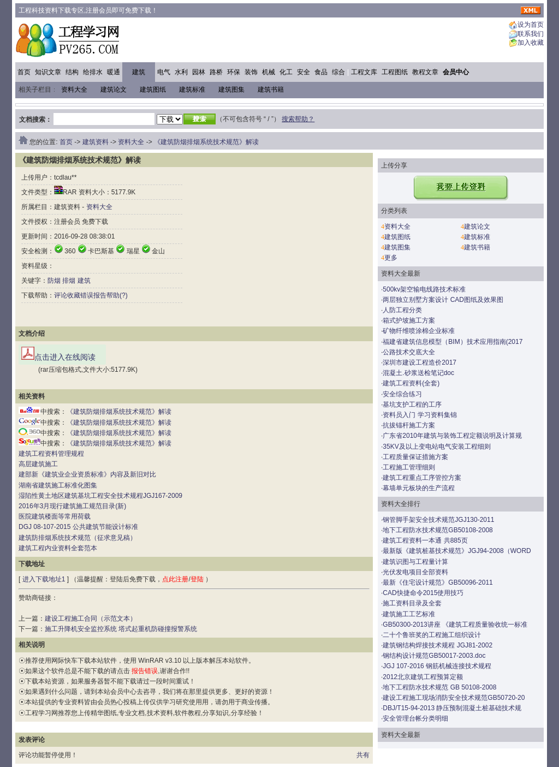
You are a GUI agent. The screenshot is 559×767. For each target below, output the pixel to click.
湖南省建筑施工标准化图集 (58, 485)
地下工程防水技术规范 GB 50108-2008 (439, 687)
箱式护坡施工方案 (409, 320)
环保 (233, 72)
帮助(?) (117, 295)
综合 (338, 72)
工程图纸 (395, 72)
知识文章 (48, 72)
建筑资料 (95, 142)
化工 (286, 72)
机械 (268, 72)
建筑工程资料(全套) (411, 383)
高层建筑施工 (38, 464)
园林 (198, 72)
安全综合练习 (402, 394)
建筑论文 (113, 89)
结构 (72, 72)
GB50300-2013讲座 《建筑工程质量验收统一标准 (455, 624)
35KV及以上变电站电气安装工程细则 (436, 446)
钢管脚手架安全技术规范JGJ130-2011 (438, 520)
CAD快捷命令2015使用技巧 (423, 593)
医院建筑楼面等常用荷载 (55, 516)
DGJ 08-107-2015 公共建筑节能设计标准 (78, 527)
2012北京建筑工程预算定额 (423, 677)
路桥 (216, 72)
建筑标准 (192, 89)
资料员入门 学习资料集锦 (419, 415)
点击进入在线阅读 (58, 354)
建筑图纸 (153, 89)
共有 (363, 755)
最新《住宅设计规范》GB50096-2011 (437, 582)
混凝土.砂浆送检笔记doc (418, 373)
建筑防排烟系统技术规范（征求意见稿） (77, 538)
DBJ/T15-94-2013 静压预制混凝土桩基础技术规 (452, 708)
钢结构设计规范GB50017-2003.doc (434, 655)
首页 (24, 72)
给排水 (93, 72)
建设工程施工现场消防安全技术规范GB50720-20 (454, 697)
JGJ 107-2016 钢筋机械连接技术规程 (437, 666)
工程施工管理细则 (409, 467)
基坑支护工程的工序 (412, 404)
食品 (321, 72)
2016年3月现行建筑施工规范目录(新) (72, 506)
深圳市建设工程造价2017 (419, 362)
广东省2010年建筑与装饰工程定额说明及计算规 (452, 435)
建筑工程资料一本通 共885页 (425, 540)
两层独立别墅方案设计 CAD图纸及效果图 (443, 300)
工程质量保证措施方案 (415, 457)
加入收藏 (531, 43)
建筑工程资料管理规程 (51, 453)
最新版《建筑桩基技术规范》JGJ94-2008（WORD (457, 551)
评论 (60, 295)
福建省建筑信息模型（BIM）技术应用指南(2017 (452, 342)
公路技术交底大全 (409, 352)
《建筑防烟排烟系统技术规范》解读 (206, 142)
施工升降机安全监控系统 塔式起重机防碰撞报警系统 (121, 629)
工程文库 (364, 72)
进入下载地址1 (44, 579)
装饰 (251, 72)
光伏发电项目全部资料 (415, 572)
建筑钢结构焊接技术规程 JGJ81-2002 (437, 645)
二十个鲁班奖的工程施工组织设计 (432, 635)
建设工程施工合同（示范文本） (90, 618)
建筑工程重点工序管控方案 (422, 477)
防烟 (54, 280)
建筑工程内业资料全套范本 (58, 548)
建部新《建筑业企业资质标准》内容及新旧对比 (87, 474)
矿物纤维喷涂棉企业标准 (419, 331)
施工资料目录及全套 (412, 603)
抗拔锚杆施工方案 (409, 425)
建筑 (138, 72)
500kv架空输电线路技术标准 (424, 289)
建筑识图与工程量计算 (415, 562)
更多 (390, 257)
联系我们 (531, 34)
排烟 (68, 280)
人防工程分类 (402, 310)
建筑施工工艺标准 (409, 614)
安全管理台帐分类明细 (415, 718)
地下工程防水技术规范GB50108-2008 (437, 530)
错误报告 (93, 295)
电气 (163, 72)
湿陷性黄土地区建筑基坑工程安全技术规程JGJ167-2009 (100, 496)
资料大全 (74, 89)
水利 (181, 72)
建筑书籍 (271, 89)
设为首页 (531, 25)
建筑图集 (231, 89)
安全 (303, 72)
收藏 (73, 295)
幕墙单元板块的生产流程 (419, 488)
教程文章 (425, 72)
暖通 (113, 72)
